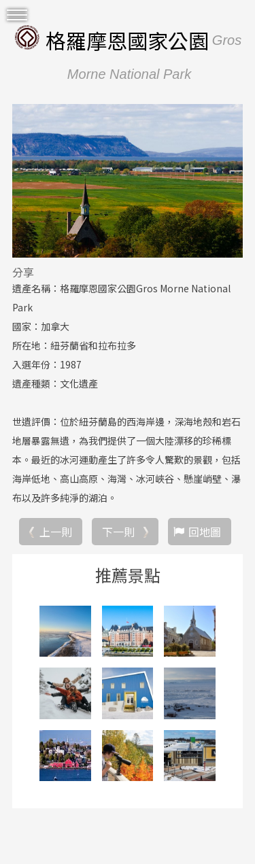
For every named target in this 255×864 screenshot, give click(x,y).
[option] (127, 181)
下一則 (118, 531)
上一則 (55, 531)
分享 (23, 272)
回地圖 (204, 531)
